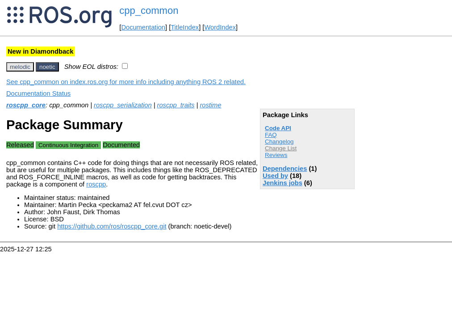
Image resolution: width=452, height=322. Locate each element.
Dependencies (285, 168)
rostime (210, 105)
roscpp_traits (176, 105)
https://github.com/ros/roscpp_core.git (111, 226)
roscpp (96, 184)
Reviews (276, 155)
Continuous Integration (68, 145)
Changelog (279, 141)
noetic (47, 67)
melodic (20, 67)
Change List (281, 148)
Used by (275, 175)
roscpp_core (26, 105)
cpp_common (148, 10)
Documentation (143, 27)
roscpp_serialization (123, 105)
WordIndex (220, 27)
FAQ (271, 134)
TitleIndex (185, 27)
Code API (278, 128)
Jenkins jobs (282, 182)
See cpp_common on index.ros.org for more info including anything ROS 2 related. (126, 81)
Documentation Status (38, 93)
